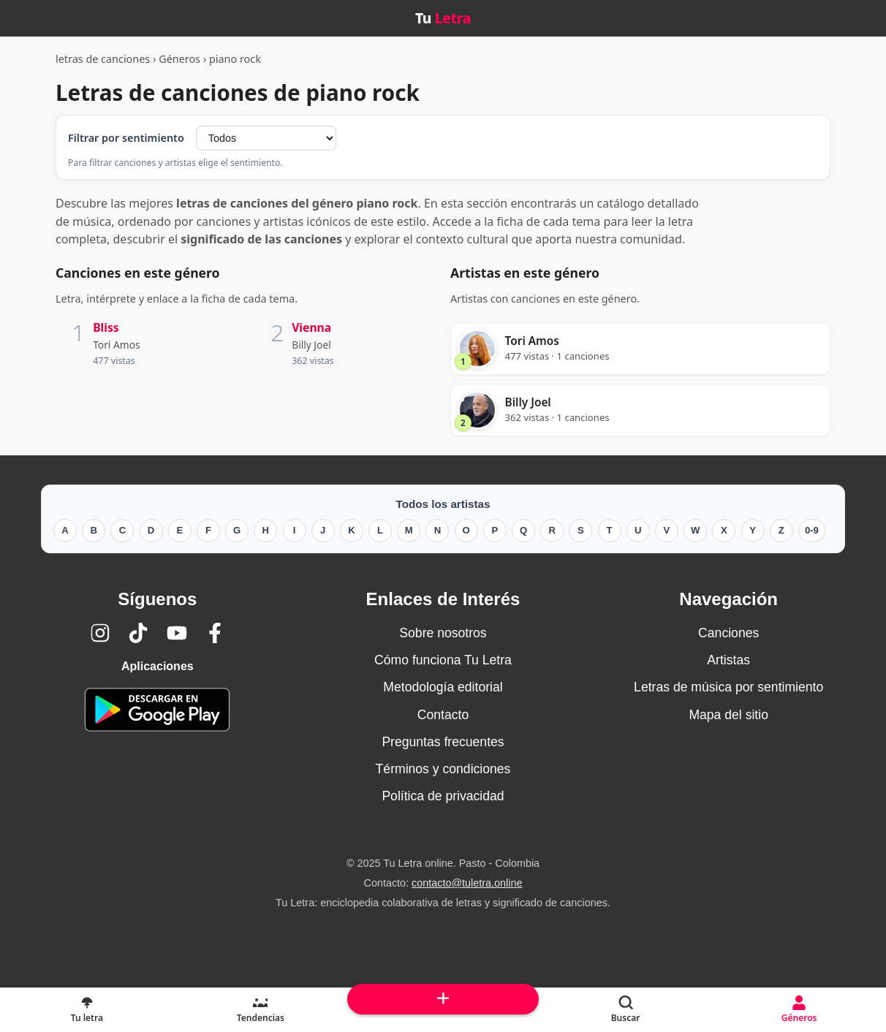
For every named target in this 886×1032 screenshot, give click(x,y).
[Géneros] (799, 1010)
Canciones (728, 633)
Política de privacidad (443, 796)
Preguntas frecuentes (443, 742)
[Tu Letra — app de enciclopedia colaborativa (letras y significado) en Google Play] (157, 709)
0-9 (812, 530)
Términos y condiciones (443, 769)
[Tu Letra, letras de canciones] (87, 1010)
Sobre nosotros (442, 633)
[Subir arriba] (443, 999)
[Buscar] (626, 1010)
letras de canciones (103, 59)
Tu (443, 18)
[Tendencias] (261, 1010)
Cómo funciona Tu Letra (443, 660)
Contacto (443, 714)
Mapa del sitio (728, 714)
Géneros (179, 59)
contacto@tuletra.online (467, 883)
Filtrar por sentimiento (126, 138)
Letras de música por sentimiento (728, 687)
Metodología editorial (442, 687)
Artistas (728, 660)
